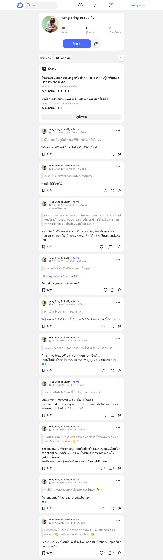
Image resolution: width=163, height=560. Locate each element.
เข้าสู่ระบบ (138, 5)
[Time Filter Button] (121, 58)
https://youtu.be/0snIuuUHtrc (60, 276)
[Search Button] (28, 5)
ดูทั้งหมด (81, 117)
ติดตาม (77, 44)
